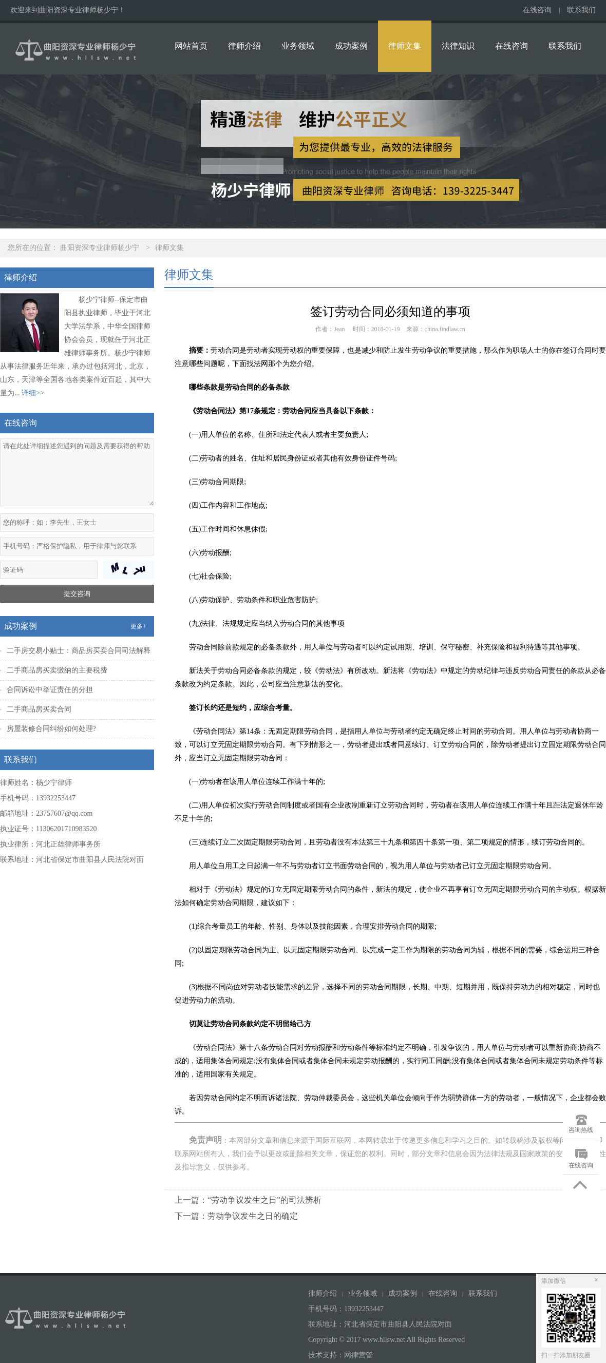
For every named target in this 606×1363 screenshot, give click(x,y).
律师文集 (404, 46)
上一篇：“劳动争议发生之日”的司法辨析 (248, 1200)
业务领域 (297, 46)
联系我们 (581, 10)
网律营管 (358, 1355)
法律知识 (458, 46)
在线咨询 (537, 10)
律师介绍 (244, 46)
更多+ (138, 626)
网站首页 (191, 46)
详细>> (33, 393)
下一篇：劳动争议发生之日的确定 (236, 1216)
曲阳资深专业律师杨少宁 (99, 248)
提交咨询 (77, 594)
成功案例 (351, 46)
